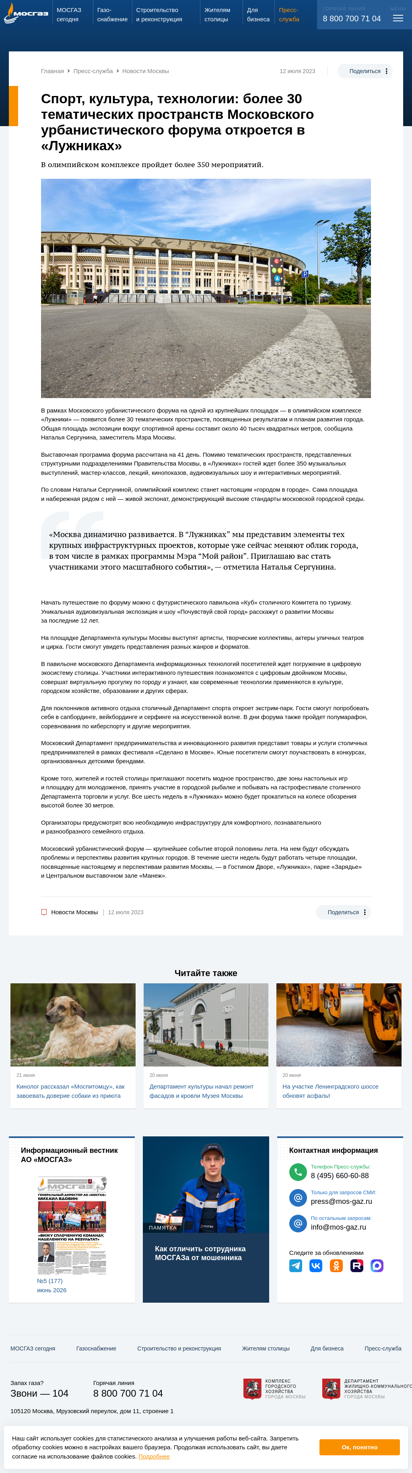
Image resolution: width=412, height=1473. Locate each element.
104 (60, 1393)
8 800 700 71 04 (352, 18)
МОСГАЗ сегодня (32, 1348)
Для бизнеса (327, 1348)
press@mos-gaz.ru (341, 1201)
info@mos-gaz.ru (338, 1227)
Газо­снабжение (96, 1348)
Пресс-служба (383, 1348)
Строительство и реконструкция (179, 1348)
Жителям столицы (266, 1348)
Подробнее (154, 1456)
